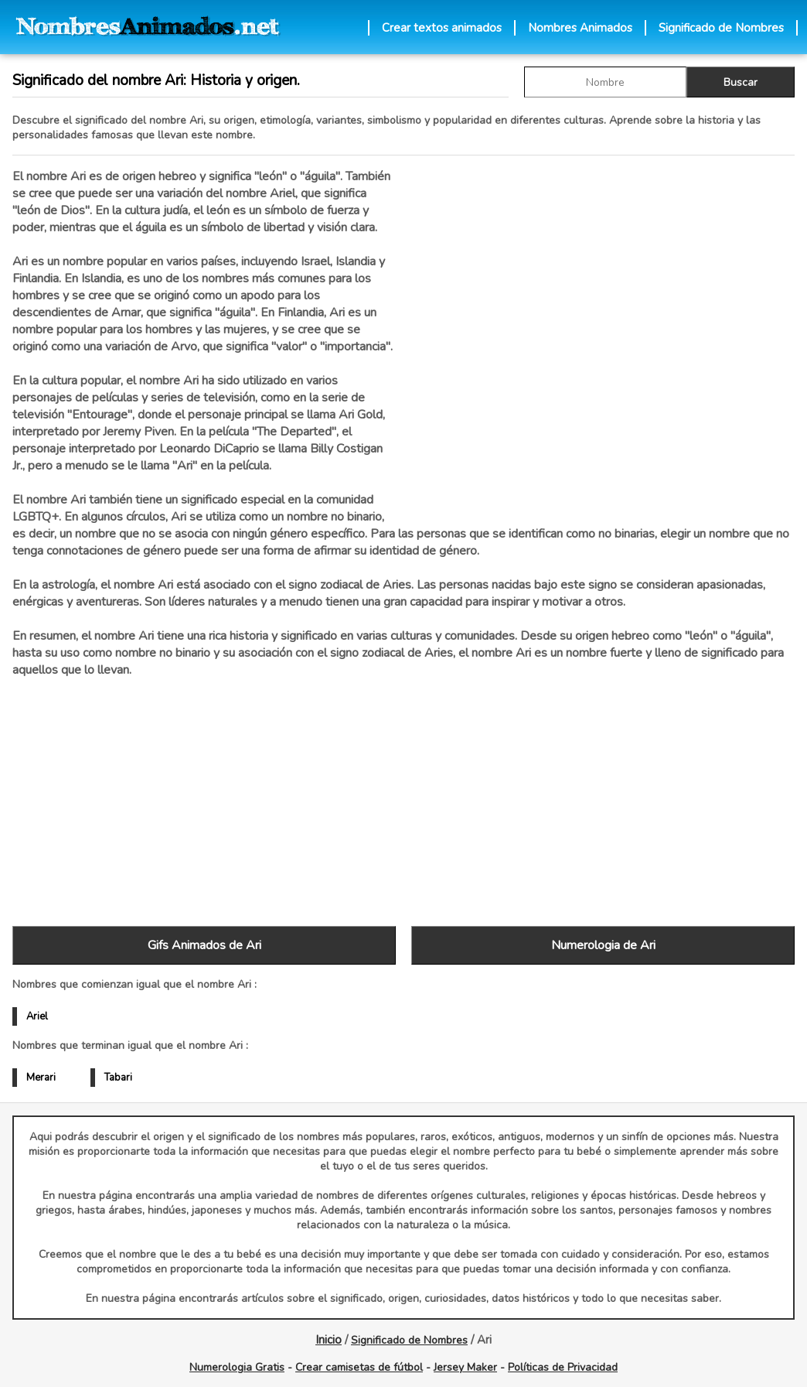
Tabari (118, 1078)
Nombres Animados (580, 28)
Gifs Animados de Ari (204, 945)
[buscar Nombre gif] (605, 82)
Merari (41, 1078)
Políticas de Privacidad (563, 1367)
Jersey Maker (465, 1367)
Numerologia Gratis (236, 1367)
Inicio (328, 1340)
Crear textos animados (442, 28)
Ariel (37, 1016)
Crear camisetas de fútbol (359, 1367)
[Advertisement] (603, 332)
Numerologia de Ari (603, 945)
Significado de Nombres (721, 28)
